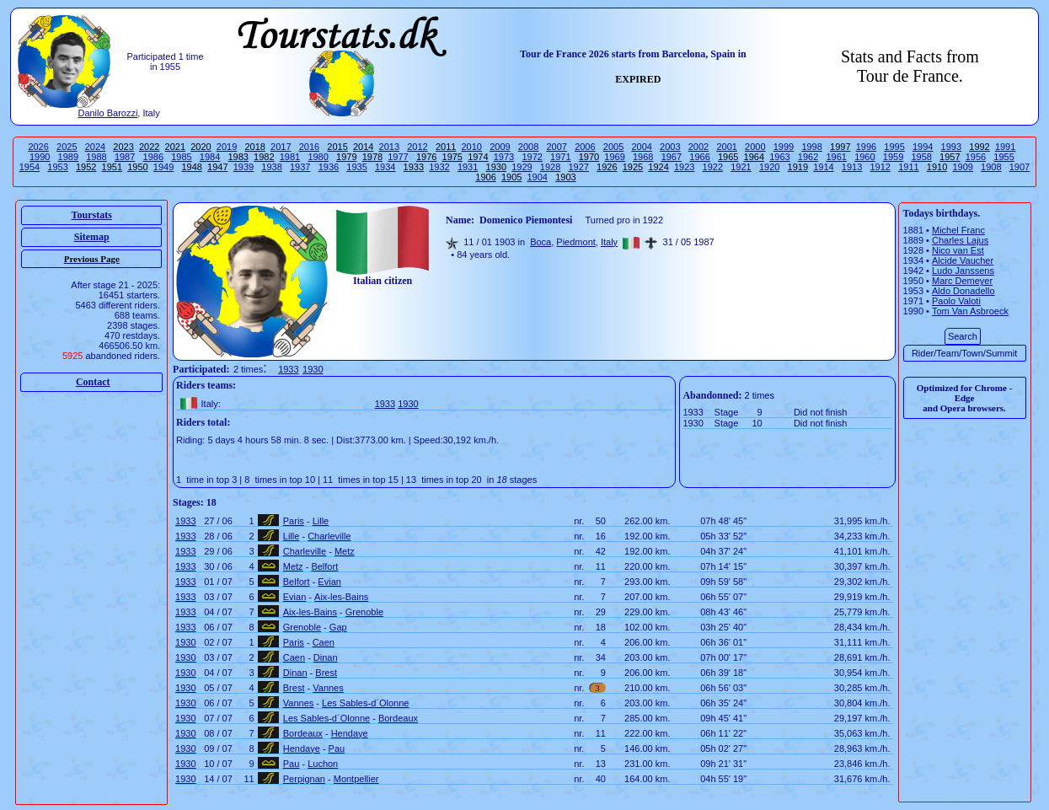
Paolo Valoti (956, 301)
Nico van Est (958, 250)
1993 (951, 147)
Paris (293, 521)
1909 (962, 167)
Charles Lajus (960, 240)
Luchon (323, 764)
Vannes (328, 688)
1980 (318, 157)
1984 (210, 157)
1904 (537, 177)
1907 (1019, 167)
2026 (38, 147)
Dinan (325, 657)
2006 (585, 147)
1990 (39, 157)
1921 (741, 167)
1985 (181, 157)
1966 (699, 157)
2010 (472, 147)
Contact (93, 382)
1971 (560, 157)
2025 (66, 147)
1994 (923, 147)
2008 (528, 147)
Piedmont (575, 242)
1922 (713, 167)
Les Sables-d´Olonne (365, 703)
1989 (68, 157)
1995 (894, 147)
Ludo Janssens (963, 271)
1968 (643, 157)
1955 (1003, 157)
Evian (329, 582)
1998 (811, 147)
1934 (385, 167)
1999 (783, 147)
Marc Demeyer (962, 281)
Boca (540, 242)
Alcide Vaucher (962, 260)
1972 (532, 157)
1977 (398, 157)
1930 (312, 369)
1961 (836, 157)
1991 (1005, 147)
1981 (290, 157)
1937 (300, 167)
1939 (243, 167)
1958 (921, 157)
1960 (864, 157)
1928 (550, 167)
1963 (779, 157)
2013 (389, 147)
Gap (338, 627)
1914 (823, 167)
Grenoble (364, 612)
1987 (125, 157)
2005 (613, 147)
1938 (271, 167)
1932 (439, 167)
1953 (57, 167)
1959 (893, 157)
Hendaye (349, 733)
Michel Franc (958, 230)
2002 (698, 147)
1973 (504, 157)
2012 (417, 147)
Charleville (329, 536)
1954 (29, 167)
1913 (852, 167)
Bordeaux (398, 718)
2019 (227, 147)
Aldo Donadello (963, 291)
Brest (326, 673)
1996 (866, 147)
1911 (908, 167)
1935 (356, 167)
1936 (328, 167)
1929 (521, 167)
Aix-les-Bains (341, 597)
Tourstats (92, 215)
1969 (614, 157)
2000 (755, 147)
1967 (671, 157)
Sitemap (92, 237)
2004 (641, 147)
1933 (288, 369)
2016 (309, 147)
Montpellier (356, 779)
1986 (153, 157)
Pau (337, 748)
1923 (684, 167)
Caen (324, 642)
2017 (280, 147)
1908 (991, 167)
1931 (468, 167)
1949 (163, 167)
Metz (345, 551)
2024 (95, 147)
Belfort (324, 566)
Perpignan (304, 779)
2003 (670, 147)
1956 (976, 157)
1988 (96, 157)
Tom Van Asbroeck (970, 311)
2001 (726, 147)
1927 (578, 167)
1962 (808, 157)
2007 (556, 147)
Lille (321, 521)
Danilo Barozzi (107, 113)
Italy (609, 242)
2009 (500, 147)
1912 (880, 167)
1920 (769, 167)
